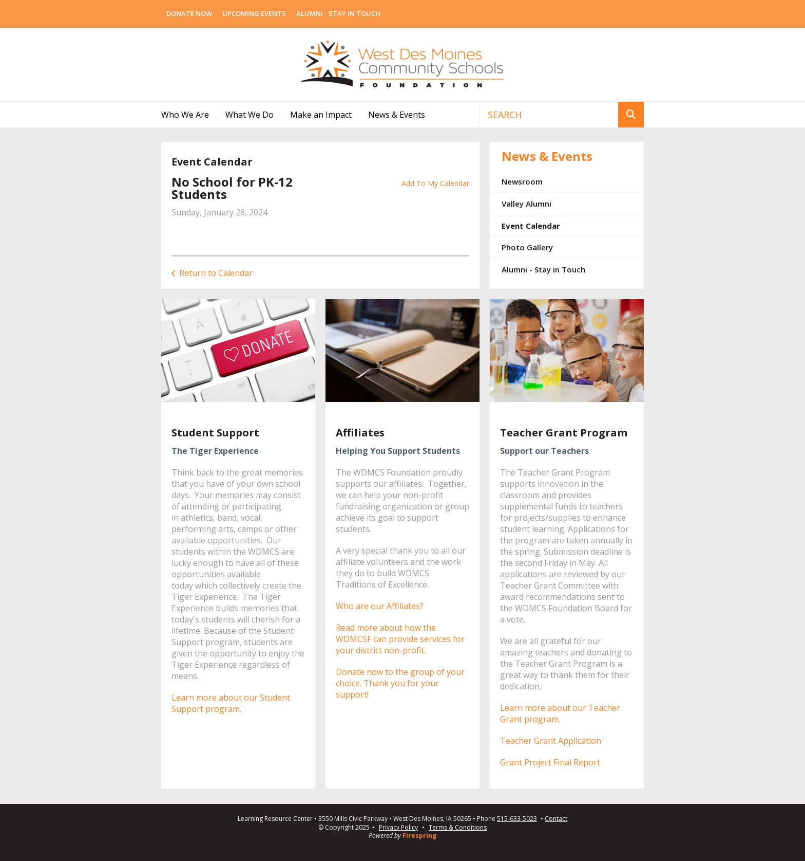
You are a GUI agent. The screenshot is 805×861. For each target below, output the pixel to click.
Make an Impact (321, 114)
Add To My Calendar (435, 183)
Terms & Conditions (458, 827)
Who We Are (185, 114)
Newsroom (522, 181)
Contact (556, 819)
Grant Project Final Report (550, 762)
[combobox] (549, 114)
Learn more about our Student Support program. (230, 703)
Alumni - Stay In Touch (338, 13)
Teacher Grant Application (550, 740)
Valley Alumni (526, 203)
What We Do (249, 114)
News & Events (396, 114)
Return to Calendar (216, 273)
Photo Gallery (527, 247)
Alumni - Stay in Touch (543, 269)
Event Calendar (531, 226)
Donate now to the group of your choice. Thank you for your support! (400, 683)
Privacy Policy (398, 827)
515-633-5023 (517, 819)
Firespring (419, 835)
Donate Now (189, 13)
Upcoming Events (254, 13)
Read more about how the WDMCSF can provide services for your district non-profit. (400, 639)
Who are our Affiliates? (380, 606)
